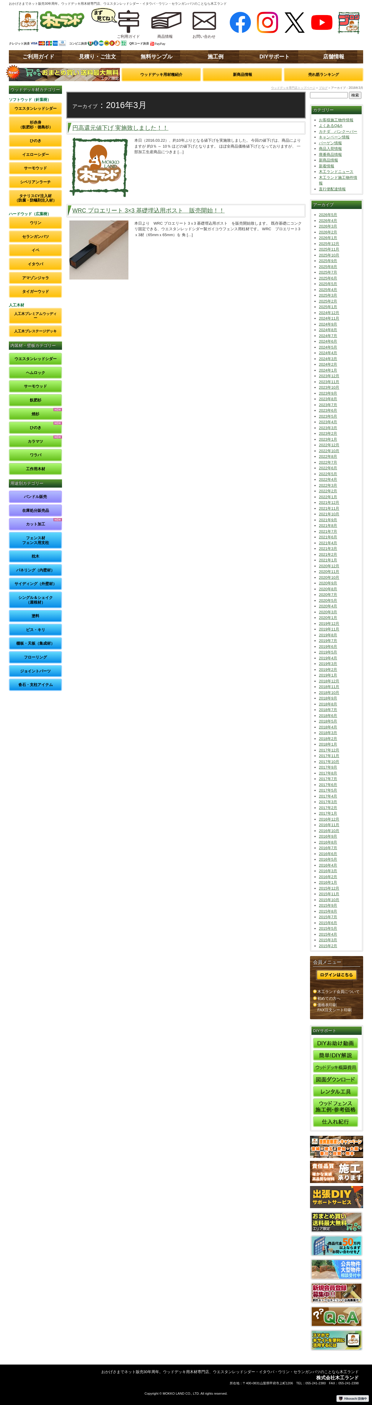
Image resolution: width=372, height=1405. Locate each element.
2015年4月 (328, 934)
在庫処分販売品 (35, 510)
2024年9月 (328, 324)
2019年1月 (328, 675)
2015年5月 (328, 928)
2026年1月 (328, 238)
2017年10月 (329, 761)
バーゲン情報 (330, 143)
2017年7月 (328, 779)
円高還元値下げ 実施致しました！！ (120, 128)
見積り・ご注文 (97, 57)
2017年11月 (329, 756)
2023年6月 (328, 410)
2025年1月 (328, 307)
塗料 (35, 616)
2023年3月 (328, 428)
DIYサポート (275, 57)
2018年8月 (328, 704)
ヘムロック (35, 372)
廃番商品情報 (330, 154)
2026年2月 (328, 232)
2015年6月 (328, 923)
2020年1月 (328, 617)
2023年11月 (329, 382)
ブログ (323, 87)
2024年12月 (329, 313)
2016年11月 (329, 825)
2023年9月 (328, 393)
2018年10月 (329, 692)
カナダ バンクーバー (338, 131)
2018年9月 (328, 698)
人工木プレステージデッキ (35, 331)
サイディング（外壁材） (35, 583)
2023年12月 (329, 376)
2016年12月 (329, 819)
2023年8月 (328, 399)
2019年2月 (328, 669)
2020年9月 (328, 583)
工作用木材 (35, 469)
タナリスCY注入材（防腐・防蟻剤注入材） (35, 198)
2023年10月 (329, 387)
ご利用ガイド (38, 57)
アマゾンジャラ (35, 278)
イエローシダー (35, 154)
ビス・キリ (35, 630)
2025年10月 (329, 255)
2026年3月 (328, 226)
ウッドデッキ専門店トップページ (293, 87)
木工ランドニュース (336, 171)
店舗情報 (333, 57)
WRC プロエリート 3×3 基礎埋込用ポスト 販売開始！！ (148, 210)
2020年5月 (328, 600)
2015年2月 (328, 946)
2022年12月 (329, 445)
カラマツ (35, 441)
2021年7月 (328, 531)
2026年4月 (328, 220)
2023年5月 (328, 416)
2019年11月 (329, 629)
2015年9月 (328, 905)
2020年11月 (329, 571)
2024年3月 (328, 359)
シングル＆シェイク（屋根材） (35, 600)
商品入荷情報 (330, 148)
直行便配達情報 (332, 189)
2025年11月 (329, 249)
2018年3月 (328, 733)
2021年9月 (328, 520)
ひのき (35, 140)
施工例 (215, 57)
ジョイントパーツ (35, 671)
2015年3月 (328, 940)
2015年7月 (328, 917)
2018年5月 (328, 721)
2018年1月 (328, 744)
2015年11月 (329, 894)
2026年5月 (328, 215)
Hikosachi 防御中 (352, 1398)
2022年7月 (328, 462)
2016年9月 (328, 836)
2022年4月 (328, 479)
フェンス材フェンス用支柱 (35, 540)
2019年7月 (328, 640)
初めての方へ (328, 998)
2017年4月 (328, 796)
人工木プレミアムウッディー (35, 316)
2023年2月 (328, 433)
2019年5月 (328, 652)
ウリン (35, 222)
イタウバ (35, 264)
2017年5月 (328, 790)
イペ (35, 250)
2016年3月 (328, 871)
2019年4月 (328, 658)
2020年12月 (329, 566)
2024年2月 (328, 364)
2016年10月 (329, 831)
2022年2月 (328, 491)
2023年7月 (328, 405)
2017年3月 (328, 802)
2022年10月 (329, 451)
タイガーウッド (35, 291)
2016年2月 (328, 877)
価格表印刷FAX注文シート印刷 (334, 1007)
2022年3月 (328, 485)
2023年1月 (328, 439)
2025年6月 (328, 278)
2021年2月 (328, 554)
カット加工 (35, 524)
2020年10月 (329, 577)
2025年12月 (329, 243)
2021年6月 (328, 537)
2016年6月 (328, 854)
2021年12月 (329, 502)
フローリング (35, 657)
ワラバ (35, 455)
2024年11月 (329, 318)
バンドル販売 (35, 496)
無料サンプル (156, 57)
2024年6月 (328, 341)
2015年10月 (329, 900)
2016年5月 (328, 859)
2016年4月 (328, 865)
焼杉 (35, 414)
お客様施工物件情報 (336, 120)
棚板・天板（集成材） (35, 643)
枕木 (35, 556)
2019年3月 (328, 663)
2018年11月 (329, 686)
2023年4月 (328, 422)
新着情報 (326, 166)
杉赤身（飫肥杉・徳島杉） (35, 124)
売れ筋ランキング (323, 74)
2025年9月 (328, 261)
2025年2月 (328, 301)
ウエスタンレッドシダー (35, 108)
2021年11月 (329, 508)
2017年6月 (328, 784)
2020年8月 (328, 589)
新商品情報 (242, 74)
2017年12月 (329, 750)
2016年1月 (328, 882)
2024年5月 (328, 347)
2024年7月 (328, 336)
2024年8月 (328, 330)
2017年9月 (328, 767)
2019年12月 (329, 623)
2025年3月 (328, 295)
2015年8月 (328, 911)
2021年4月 (328, 543)
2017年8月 (328, 773)
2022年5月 (328, 474)
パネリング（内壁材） (35, 570)
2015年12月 (329, 888)
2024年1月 (328, 370)
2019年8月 (328, 635)
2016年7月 (328, 848)
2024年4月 (328, 353)
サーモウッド (35, 168)
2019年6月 (328, 646)
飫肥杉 (35, 400)
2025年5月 (328, 284)
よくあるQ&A (330, 125)
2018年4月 (328, 727)
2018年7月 (328, 710)
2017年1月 (328, 813)
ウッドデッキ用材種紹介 (161, 74)
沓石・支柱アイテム (35, 684)
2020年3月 (328, 612)
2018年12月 (329, 681)
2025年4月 (328, 289)
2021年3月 (328, 548)
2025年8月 (328, 266)
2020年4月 (328, 606)
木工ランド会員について (338, 991)
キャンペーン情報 (334, 137)
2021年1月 (328, 560)
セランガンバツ (35, 236)
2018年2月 (328, 738)
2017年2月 (328, 808)
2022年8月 (328, 456)
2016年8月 (328, 842)
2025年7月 (328, 272)
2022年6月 (328, 468)
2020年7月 (328, 594)
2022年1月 (328, 497)
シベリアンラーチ (35, 182)
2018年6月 (328, 715)
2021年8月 (328, 525)
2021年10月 (329, 514)
